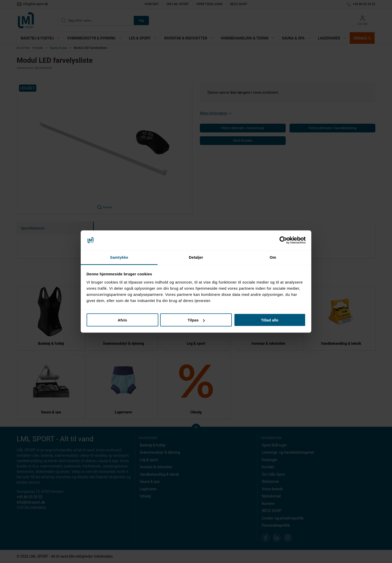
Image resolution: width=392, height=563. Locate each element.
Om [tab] (273, 257)
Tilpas (196, 320)
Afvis (122, 320)
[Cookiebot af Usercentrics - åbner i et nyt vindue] (283, 240)
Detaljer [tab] (196, 257)
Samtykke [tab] (119, 257)
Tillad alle (269, 320)
